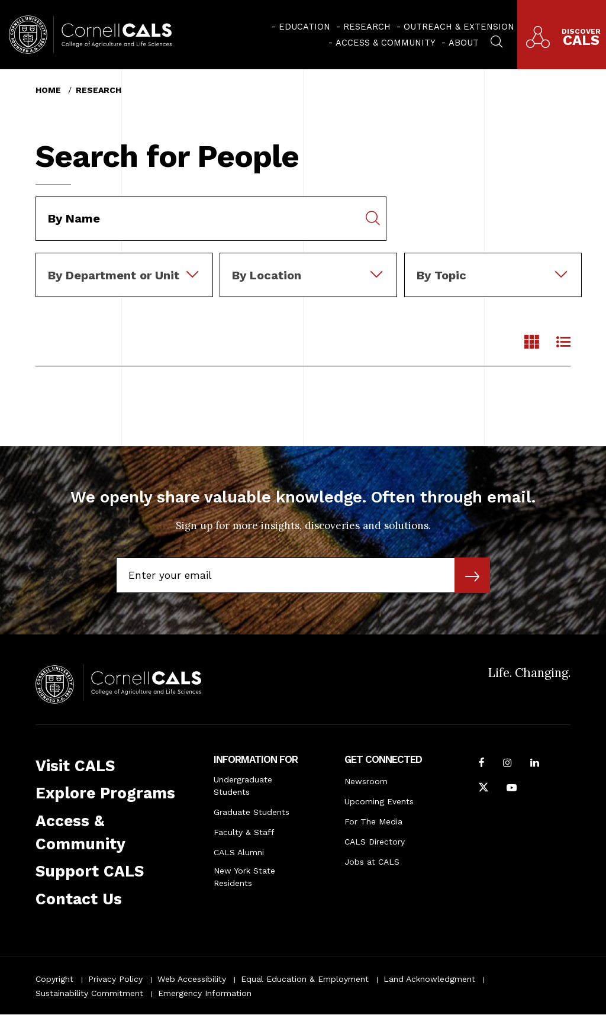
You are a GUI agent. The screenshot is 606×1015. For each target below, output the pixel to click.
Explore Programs (105, 793)
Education (304, 26)
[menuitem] (301, 26)
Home (48, 90)
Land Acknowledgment (429, 979)
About (464, 42)
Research (367, 26)
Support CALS (90, 871)
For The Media (373, 821)
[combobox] (124, 261)
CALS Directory (374, 841)
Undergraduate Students (243, 786)
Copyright (54, 979)
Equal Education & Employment (305, 979)
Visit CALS (75, 766)
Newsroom (366, 781)
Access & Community (386, 42)
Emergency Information (205, 993)
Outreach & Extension (459, 26)
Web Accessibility (191, 979)
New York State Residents (244, 877)
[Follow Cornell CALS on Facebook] (482, 764)
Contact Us (79, 899)
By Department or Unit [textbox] (113, 275)
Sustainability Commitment (89, 993)
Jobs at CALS (371, 861)
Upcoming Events (379, 801)
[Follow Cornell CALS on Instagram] (507, 764)
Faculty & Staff (244, 832)
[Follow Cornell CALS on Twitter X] (483, 789)
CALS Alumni (239, 852)
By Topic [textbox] (441, 275)
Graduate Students (251, 812)
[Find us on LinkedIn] (534, 764)
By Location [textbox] (266, 275)
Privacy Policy (115, 979)
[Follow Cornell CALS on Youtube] (512, 789)
